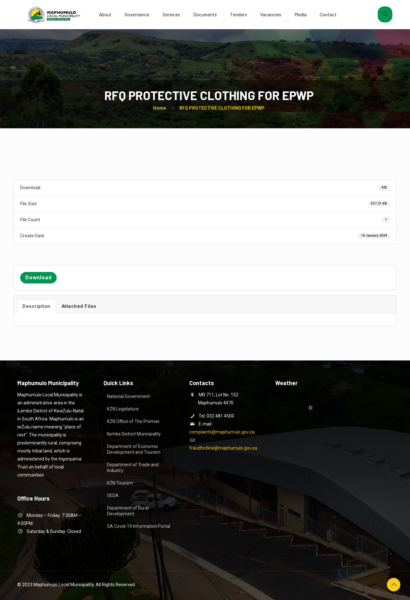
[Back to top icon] (393, 584)
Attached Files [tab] (79, 306)
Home (159, 108)
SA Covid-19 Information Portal (138, 526)
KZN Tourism (120, 483)
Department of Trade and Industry (133, 467)
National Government (128, 396)
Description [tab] (36, 306)
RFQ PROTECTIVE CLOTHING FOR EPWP (222, 108)
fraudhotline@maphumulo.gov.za (223, 448)
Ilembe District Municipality (134, 433)
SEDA (113, 495)
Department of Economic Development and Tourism (133, 449)
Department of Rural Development (128, 510)
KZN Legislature (123, 408)
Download (38, 278)
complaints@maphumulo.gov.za (222, 432)
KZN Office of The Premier (133, 421)
